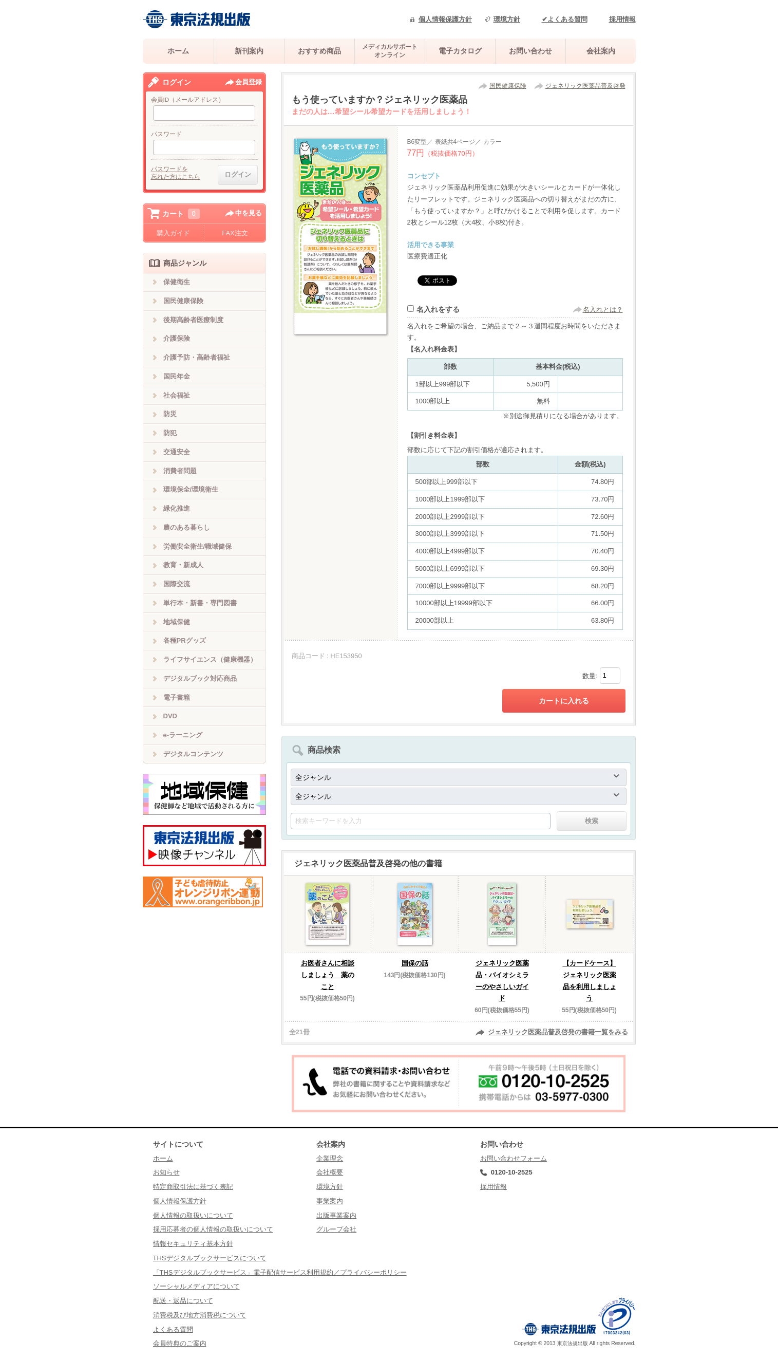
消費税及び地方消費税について (199, 1315)
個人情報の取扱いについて (193, 1215)
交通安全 (176, 452)
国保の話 (415, 963)
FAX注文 (235, 233)
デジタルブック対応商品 (200, 678)
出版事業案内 (336, 1215)
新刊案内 (249, 51)
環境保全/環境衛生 (191, 489)
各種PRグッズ (184, 640)
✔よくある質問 (564, 19)
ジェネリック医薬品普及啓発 (585, 85)
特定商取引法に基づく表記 (193, 1186)
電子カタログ (460, 51)
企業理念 (329, 1158)
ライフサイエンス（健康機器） (210, 659)
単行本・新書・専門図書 (200, 603)
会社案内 (600, 51)
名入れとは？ (603, 309)
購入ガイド (173, 233)
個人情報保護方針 (445, 19)
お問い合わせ (530, 51)
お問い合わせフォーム (513, 1158)
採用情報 (622, 19)
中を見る (248, 213)
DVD (170, 716)
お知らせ (166, 1172)
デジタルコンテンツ (193, 754)
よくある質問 (173, 1329)
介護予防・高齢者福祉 (196, 357)
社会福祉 (176, 395)
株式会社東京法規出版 (197, 19)
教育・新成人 (183, 565)
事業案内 (329, 1201)
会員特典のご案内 (179, 1343)
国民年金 (176, 376)
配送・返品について (183, 1301)
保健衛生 (176, 282)
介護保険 (176, 338)
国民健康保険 (507, 85)
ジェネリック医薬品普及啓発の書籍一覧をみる (558, 1032)
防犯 (170, 433)
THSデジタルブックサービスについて (210, 1258)
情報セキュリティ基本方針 (193, 1243)
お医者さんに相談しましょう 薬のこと (327, 975)
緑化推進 (176, 508)
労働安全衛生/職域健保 (197, 546)
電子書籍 (176, 697)
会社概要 (329, 1172)
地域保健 (176, 622)
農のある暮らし (186, 527)
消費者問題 (180, 471)
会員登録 (248, 82)
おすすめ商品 (319, 51)
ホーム (178, 51)
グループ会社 (336, 1229)
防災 (170, 414)
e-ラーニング (183, 735)
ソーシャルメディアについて (196, 1286)
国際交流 (176, 584)
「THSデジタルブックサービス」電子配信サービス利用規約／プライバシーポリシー (280, 1272)
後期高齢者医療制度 (193, 320)
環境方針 (507, 19)
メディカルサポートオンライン (390, 50)
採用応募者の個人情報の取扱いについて (213, 1229)
